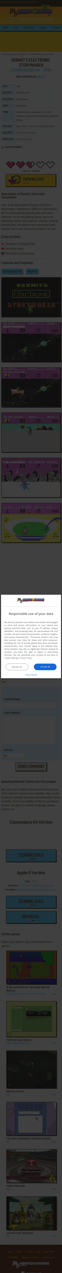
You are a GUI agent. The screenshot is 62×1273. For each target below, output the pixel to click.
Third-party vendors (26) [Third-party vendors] (41, 637)
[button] (31, 675)
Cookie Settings (11, 658)
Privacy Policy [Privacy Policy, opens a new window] (26, 658)
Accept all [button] (45, 666)
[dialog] (31, 636)
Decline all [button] (17, 666)
